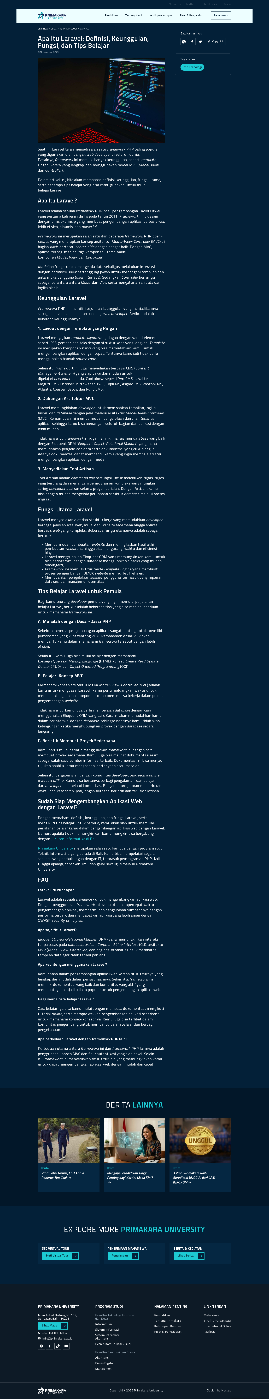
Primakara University (55, 849)
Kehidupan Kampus (160, 15)
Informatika (103, 1324)
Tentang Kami (133, 15)
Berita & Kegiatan (209, 4)
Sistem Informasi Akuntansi (107, 1337)
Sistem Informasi (107, 1329)
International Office (217, 1326)
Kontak (227, 4)
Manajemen (103, 1369)
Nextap (226, 1390)
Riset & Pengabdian (191, 15)
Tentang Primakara (167, 1321)
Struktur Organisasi (217, 1321)
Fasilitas (190, 4)
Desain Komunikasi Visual (113, 1344)
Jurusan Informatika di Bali (73, 839)
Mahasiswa (175, 4)
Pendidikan (111, 15)
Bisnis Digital (104, 1363)
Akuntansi (102, 1358)
